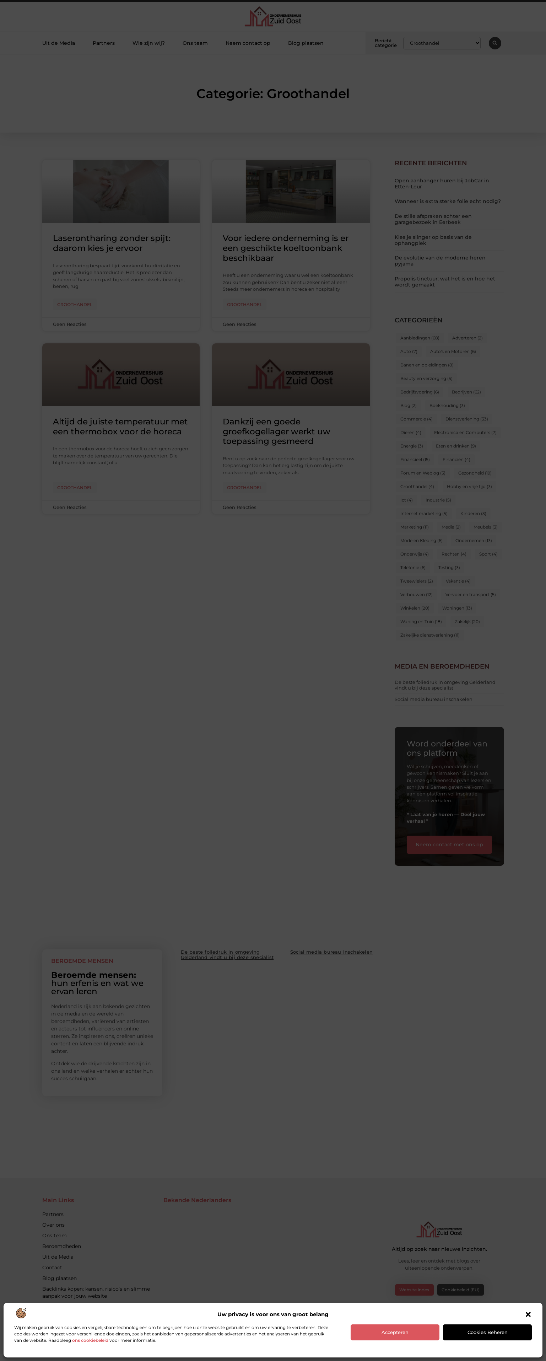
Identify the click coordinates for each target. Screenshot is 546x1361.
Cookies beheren (487, 1332)
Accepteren (395, 1332)
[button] (528, 1314)
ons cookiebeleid (90, 1340)
